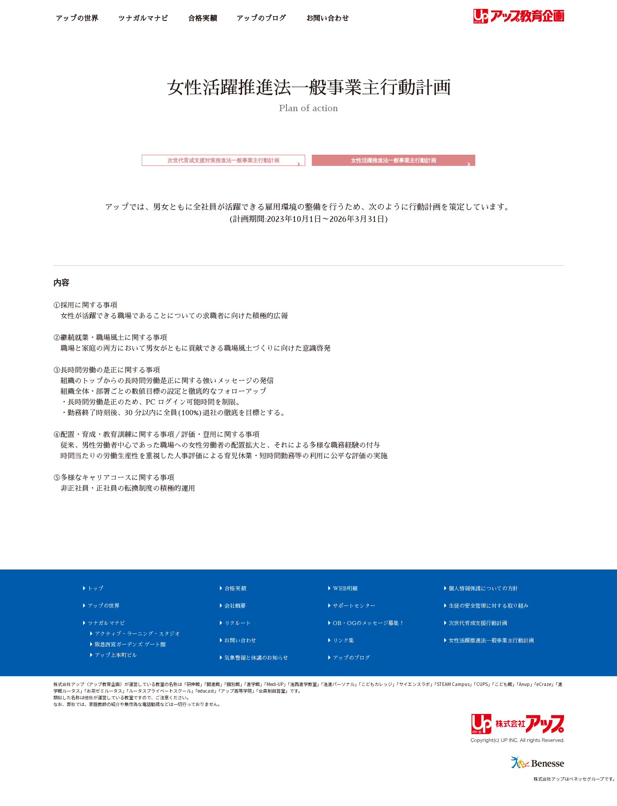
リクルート (229, 632)
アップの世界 (77, 18)
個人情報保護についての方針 (508, 597)
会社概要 (225, 614)
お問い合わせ (327, 18)
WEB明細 (348, 597)
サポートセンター (360, 614)
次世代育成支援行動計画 (501, 642)
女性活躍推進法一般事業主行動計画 (393, 164)
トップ (68, 597)
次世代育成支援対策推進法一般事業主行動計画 (223, 164)
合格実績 (202, 18)
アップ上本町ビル (93, 674)
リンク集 (346, 660)
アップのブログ (261, 18)
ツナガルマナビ (143, 18)
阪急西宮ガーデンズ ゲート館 (112, 664)
